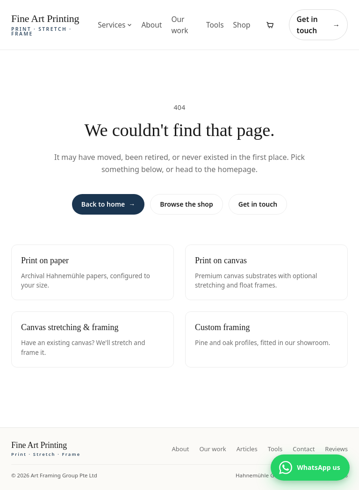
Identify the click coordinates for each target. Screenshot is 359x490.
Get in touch (318, 25)
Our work (179, 25)
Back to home (108, 204)
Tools (215, 25)
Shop (242, 25)
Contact (304, 449)
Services (115, 25)
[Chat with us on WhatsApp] (310, 467)
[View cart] (270, 24)
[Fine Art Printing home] (45, 449)
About (151, 25)
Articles (247, 449)
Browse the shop (186, 204)
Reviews (336, 449)
